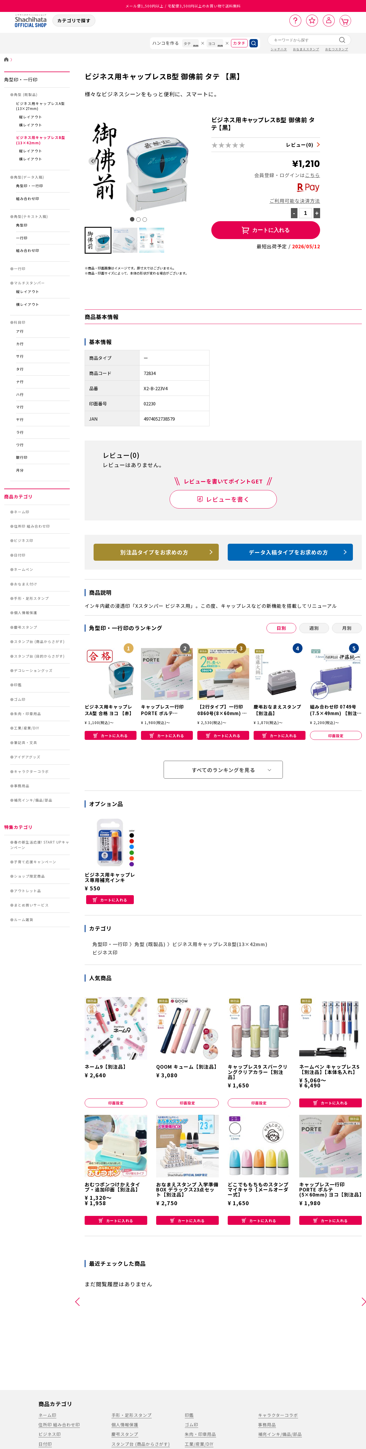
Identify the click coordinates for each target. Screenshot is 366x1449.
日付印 (20, 555)
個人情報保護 (25, 612)
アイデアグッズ (27, 756)
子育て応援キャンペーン (35, 861)
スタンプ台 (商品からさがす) (39, 641)
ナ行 (20, 381)
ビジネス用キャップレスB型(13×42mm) (40, 140)
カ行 (20, 343)
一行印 (22, 237)
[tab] (132, 219)
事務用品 (22, 785)
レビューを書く (228, 499)
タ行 (20, 369)
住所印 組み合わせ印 (32, 526)
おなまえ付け (25, 584)
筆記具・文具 (25, 742)
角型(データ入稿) (29, 177)
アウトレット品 (27, 890)
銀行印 (22, 457)
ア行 (20, 331)
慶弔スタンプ (25, 627)
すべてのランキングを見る (223, 770)
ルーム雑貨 (23, 919)
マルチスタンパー (29, 282)
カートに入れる (110, 735)
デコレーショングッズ (33, 670)
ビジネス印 (23, 540)
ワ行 (20, 444)
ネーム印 (22, 511)
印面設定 (336, 735)
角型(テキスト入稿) (31, 216)
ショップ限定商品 (29, 876)
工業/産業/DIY (26, 728)
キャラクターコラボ (31, 771)
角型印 (22, 225)
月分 (20, 470)
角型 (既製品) (26, 94)
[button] (98, 240)
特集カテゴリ (18, 827)
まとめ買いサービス (31, 905)
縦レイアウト (30, 116)
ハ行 (20, 394)
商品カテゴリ (18, 496)
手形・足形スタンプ (31, 598)
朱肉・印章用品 (27, 713)
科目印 (20, 322)
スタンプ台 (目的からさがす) (39, 656)
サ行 (20, 356)
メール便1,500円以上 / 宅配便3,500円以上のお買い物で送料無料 (183, 5)
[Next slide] (184, 161)
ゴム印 (20, 699)
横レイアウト (30, 125)
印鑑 (18, 684)
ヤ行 (20, 419)
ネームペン (23, 569)
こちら (312, 175)
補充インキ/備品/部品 (33, 800)
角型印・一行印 (21, 79)
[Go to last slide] (93, 161)
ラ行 (20, 432)
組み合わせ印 (27, 198)
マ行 (20, 407)
